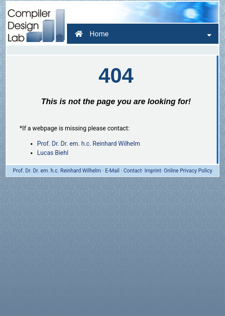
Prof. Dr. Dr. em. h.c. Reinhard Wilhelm (88, 143)
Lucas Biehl (52, 152)
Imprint (152, 171)
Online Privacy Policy (188, 171)
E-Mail (112, 171)
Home (92, 34)
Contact (132, 171)
